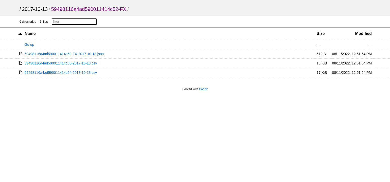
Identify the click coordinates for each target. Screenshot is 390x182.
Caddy (203, 89)
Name (30, 33)
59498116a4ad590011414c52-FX (88, 9)
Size (321, 33)
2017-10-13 (35, 9)
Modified (363, 33)
